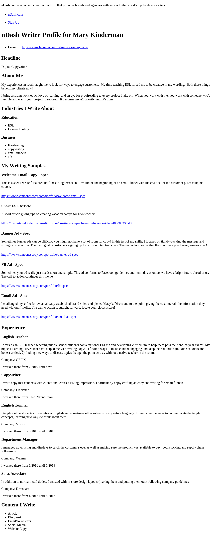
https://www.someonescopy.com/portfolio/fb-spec (34, 286)
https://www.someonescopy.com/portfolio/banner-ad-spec (39, 254)
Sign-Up (13, 22)
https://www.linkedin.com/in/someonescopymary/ (55, 47)
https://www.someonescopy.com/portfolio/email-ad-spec (39, 317)
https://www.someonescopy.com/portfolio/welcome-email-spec (43, 196)
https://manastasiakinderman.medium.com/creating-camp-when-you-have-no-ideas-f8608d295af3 (66, 223)
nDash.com (15, 14)
